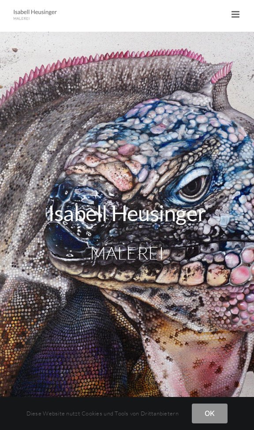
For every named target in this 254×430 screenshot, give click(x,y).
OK (210, 413)
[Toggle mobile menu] (236, 14)
